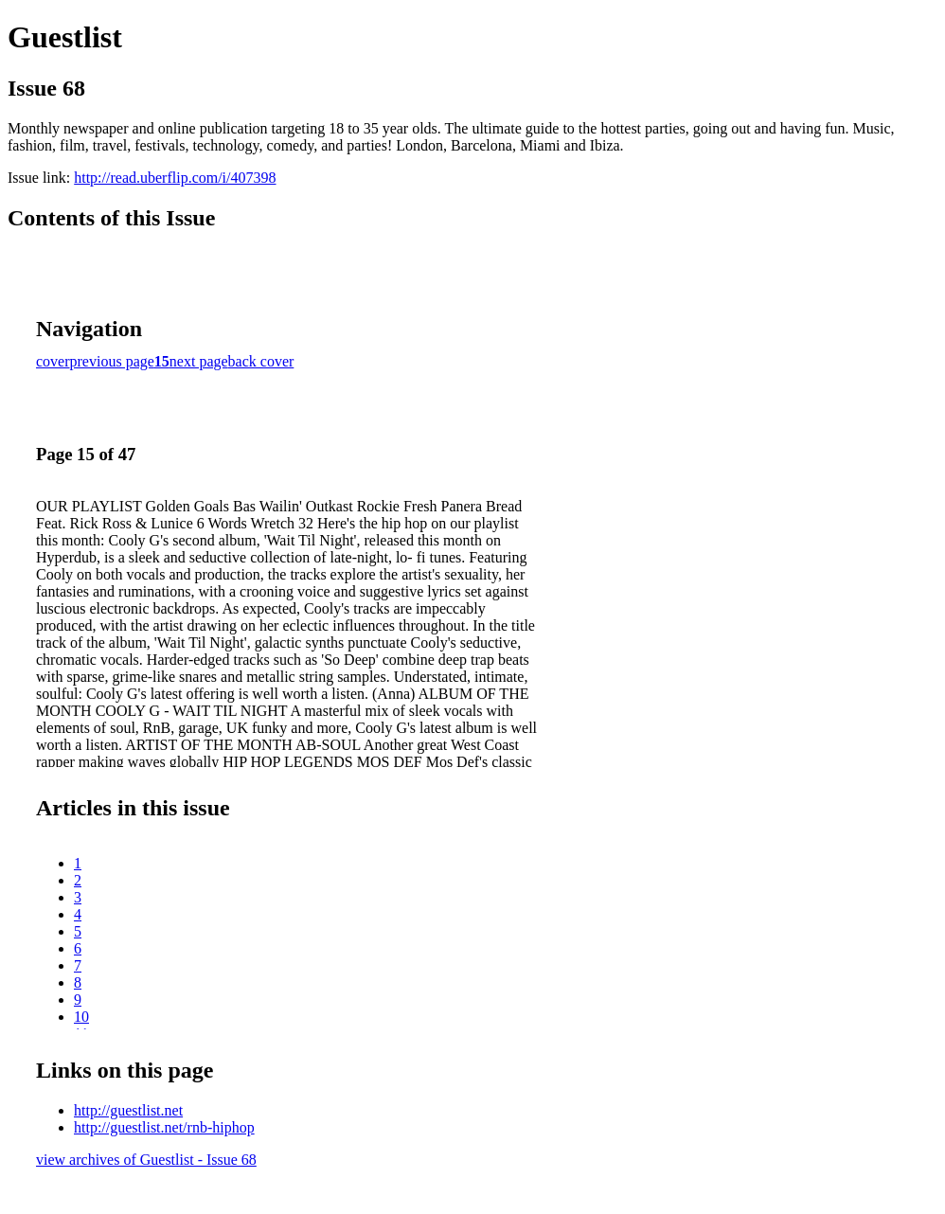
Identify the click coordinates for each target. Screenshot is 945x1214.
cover (53, 361)
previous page (112, 361)
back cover (261, 361)
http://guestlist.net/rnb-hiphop (164, 1127)
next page (198, 361)
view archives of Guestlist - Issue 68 (146, 1160)
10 (81, 1017)
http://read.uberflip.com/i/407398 (175, 178)
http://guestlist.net (128, 1110)
